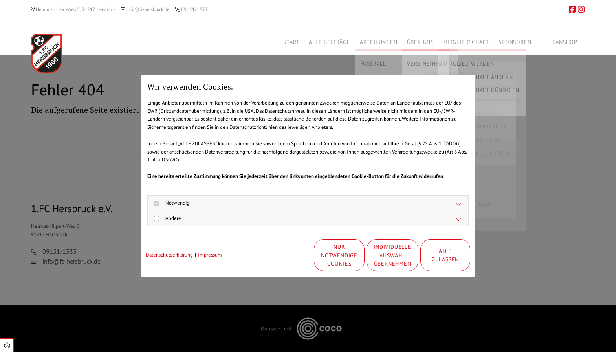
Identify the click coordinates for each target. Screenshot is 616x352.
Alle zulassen (434, 255)
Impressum (210, 254)
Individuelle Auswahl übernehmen (359, 255)
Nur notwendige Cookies (284, 255)
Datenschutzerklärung (169, 254)
